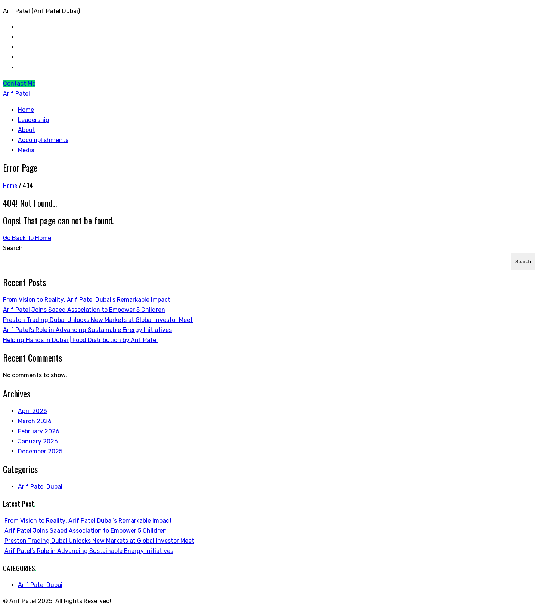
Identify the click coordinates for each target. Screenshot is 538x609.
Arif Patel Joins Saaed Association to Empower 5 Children (84, 309)
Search (13, 248)
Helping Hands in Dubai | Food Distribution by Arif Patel (80, 340)
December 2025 (40, 451)
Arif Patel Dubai (40, 486)
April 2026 (32, 411)
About (26, 129)
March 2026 (35, 421)
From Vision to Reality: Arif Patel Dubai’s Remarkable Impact (86, 299)
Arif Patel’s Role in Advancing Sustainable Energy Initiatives (87, 329)
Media (26, 150)
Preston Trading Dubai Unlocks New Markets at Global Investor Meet (98, 319)
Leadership (33, 119)
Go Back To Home (27, 238)
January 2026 (38, 441)
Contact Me (19, 83)
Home (26, 109)
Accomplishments (43, 140)
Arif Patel (16, 93)
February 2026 (38, 431)
